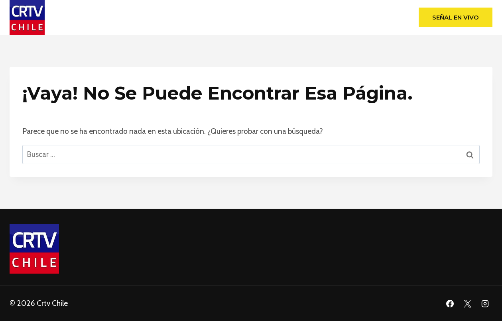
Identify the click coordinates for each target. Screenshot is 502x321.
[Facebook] (450, 303)
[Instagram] (484, 303)
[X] (467, 303)
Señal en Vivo (455, 17)
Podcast (383, 17)
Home (114, 17)
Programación (308, 17)
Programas (257, 17)
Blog (350, 17)
